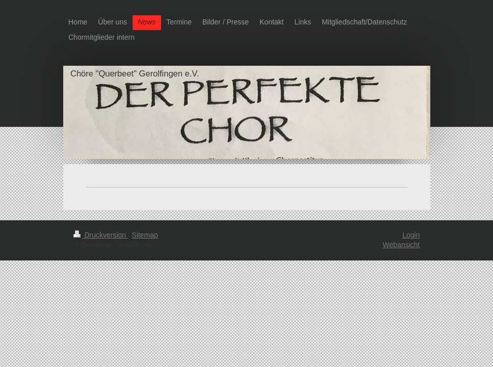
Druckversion (100, 235)
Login (411, 235)
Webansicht (401, 245)
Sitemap (145, 235)
